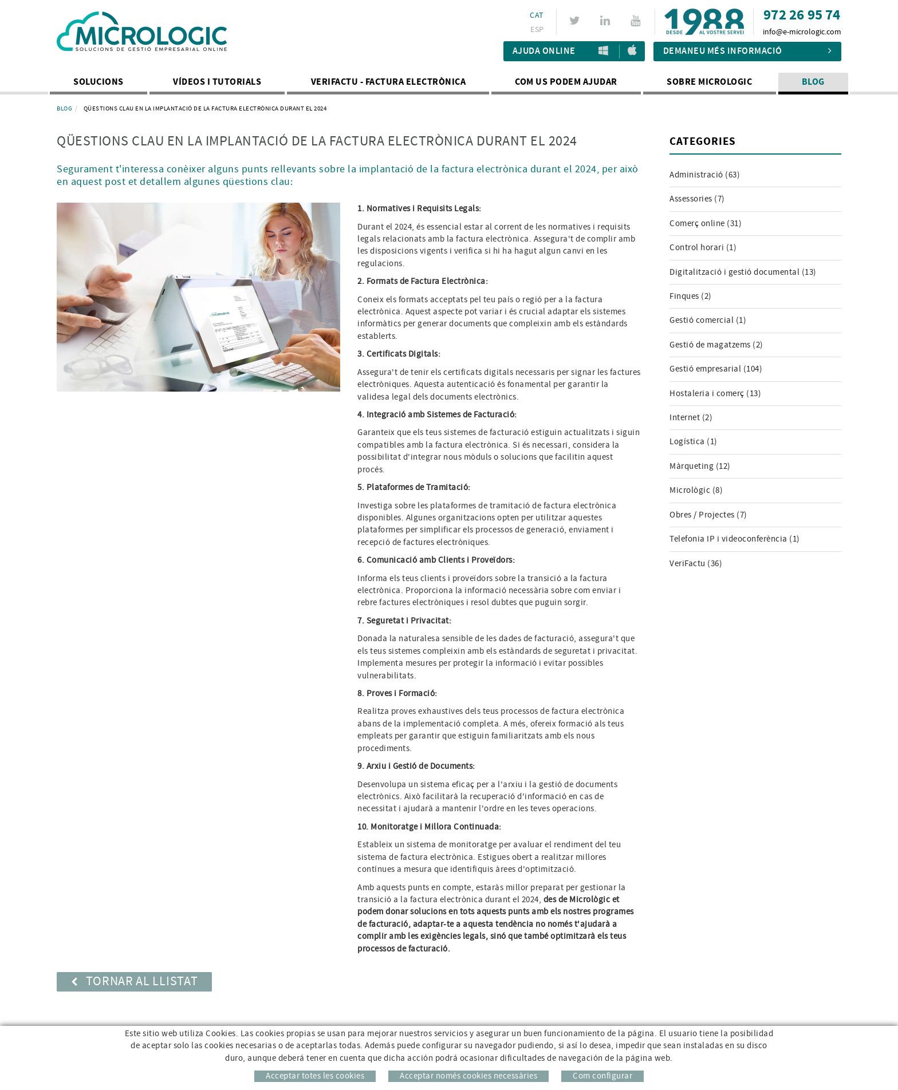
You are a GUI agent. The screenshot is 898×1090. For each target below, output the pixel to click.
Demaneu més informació (747, 51)
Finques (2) (690, 296)
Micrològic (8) (696, 490)
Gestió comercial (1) (707, 320)
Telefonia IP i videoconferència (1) (734, 539)
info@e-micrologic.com (802, 32)
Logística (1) (693, 441)
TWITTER (576, 20)
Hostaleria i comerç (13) (715, 393)
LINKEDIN (606, 20)
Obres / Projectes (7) (708, 515)
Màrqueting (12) (700, 466)
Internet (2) (690, 417)
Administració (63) (704, 174)
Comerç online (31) (705, 223)
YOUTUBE (637, 20)
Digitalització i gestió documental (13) (743, 272)
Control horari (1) (702, 247)
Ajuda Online (544, 51)
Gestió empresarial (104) (715, 369)
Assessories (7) (697, 198)
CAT (536, 15)
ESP (536, 30)
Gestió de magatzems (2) (716, 344)
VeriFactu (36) (695, 563)
